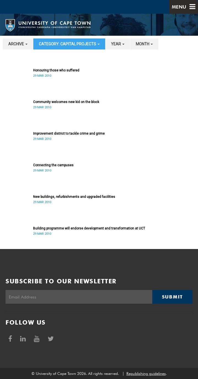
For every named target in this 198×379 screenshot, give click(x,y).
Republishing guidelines (146, 373)
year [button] (117, 44)
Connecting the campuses (53, 165)
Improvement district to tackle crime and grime (69, 133)
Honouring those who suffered (56, 70)
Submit (172, 297)
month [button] (144, 44)
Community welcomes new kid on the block (66, 102)
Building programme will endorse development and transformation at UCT (89, 228)
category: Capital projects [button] (69, 44)
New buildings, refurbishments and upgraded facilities (74, 197)
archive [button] (18, 44)
